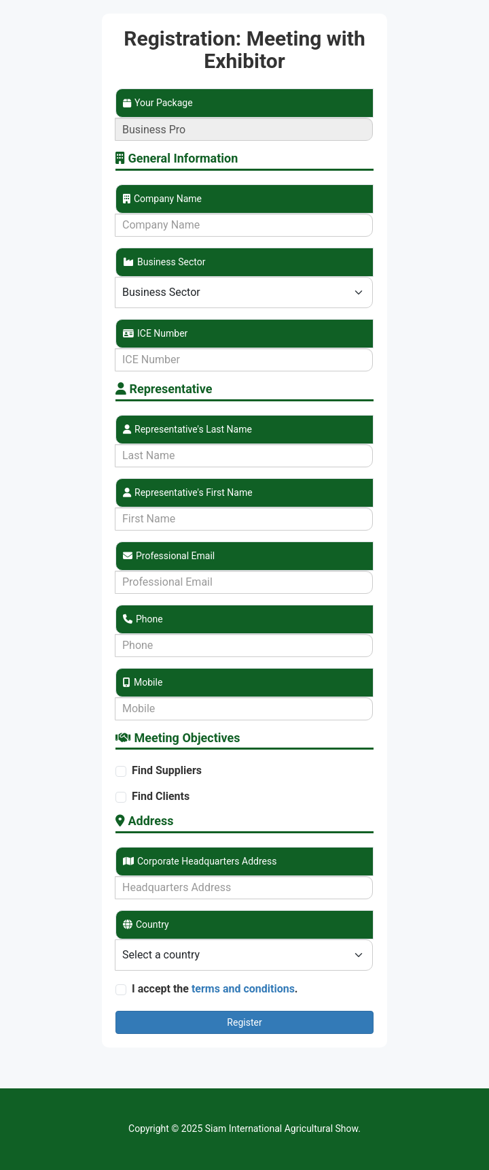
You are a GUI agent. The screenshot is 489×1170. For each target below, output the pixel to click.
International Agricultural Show (293, 1128)
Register (244, 1022)
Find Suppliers (167, 770)
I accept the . (215, 988)
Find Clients (160, 796)
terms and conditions (243, 988)
